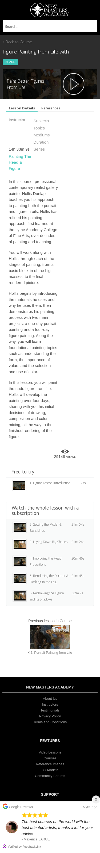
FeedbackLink (31, 846)
